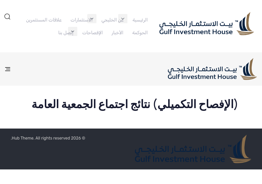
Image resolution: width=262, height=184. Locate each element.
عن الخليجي (112, 20)
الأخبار (117, 33)
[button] (122, 18)
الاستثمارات (82, 20)
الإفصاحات (92, 33)
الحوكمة (140, 33)
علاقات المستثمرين (44, 20)
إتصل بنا (65, 33)
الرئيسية (140, 20)
